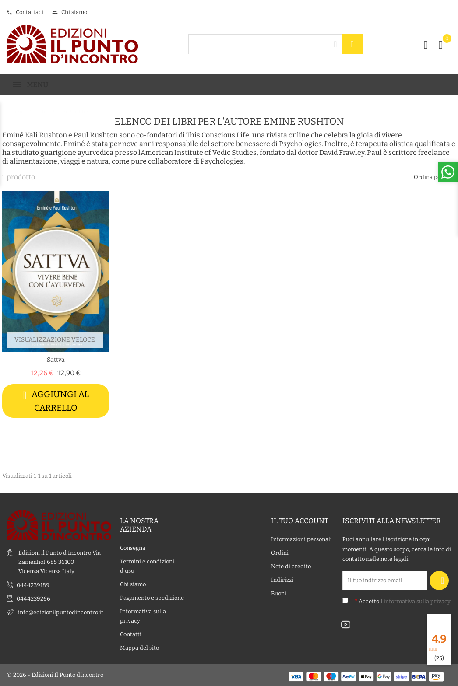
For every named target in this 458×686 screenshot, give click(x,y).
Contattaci (25, 12)
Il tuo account (299, 521)
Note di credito (291, 567)
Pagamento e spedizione (152, 598)
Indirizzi (282, 580)
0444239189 (33, 585)
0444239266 (33, 598)
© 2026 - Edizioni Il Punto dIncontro (55, 675)
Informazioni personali (301, 539)
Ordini (280, 553)
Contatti (130, 634)
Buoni (278, 594)
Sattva (56, 360)
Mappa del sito (139, 647)
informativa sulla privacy (417, 601)
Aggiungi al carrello (55, 400)
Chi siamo (69, 12)
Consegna (132, 548)
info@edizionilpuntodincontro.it (60, 612)
